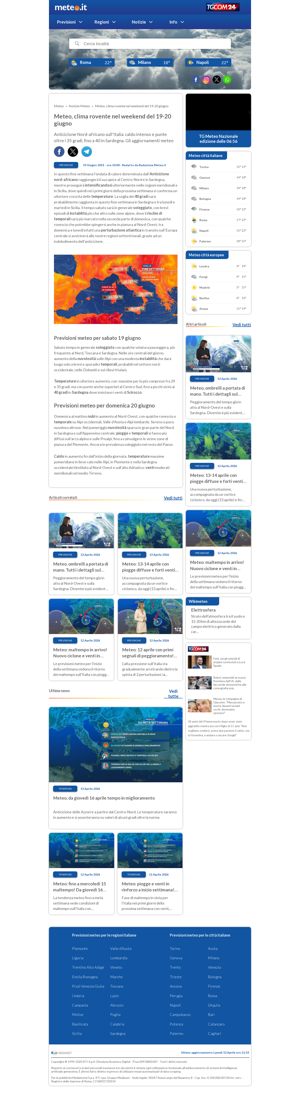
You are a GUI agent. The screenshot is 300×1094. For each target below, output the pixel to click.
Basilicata (80, 1024)
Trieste (176, 976)
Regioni (101, 21)
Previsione (66, 165)
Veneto (116, 967)
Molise (78, 1014)
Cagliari (214, 1033)
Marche (116, 976)
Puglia (115, 1014)
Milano (213, 958)
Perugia (176, 995)
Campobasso (180, 1014)
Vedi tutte (173, 694)
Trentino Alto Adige (88, 967)
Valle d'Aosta (120, 948)
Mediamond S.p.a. (83, 1077)
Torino (175, 948)
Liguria (77, 958)
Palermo (176, 1033)
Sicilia (77, 1033)
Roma (212, 995)
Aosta (213, 948)
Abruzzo (117, 1005)
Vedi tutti (173, 497)
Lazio (114, 995)
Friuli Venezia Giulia (88, 986)
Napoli (175, 1005)
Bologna (214, 976)
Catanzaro (216, 1024)
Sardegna (117, 1033)
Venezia (214, 967)
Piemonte (80, 948)
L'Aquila (214, 1005)
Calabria (117, 1024)
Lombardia (118, 958)
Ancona (176, 986)
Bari (211, 1014)
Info (173, 21)
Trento (175, 967)
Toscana (116, 986)
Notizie (139, 21)
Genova (176, 958)
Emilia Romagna (85, 976)
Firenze (214, 986)
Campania (80, 1005)
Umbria (78, 995)
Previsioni (66, 21)
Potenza (176, 1024)
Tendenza (65, 788)
